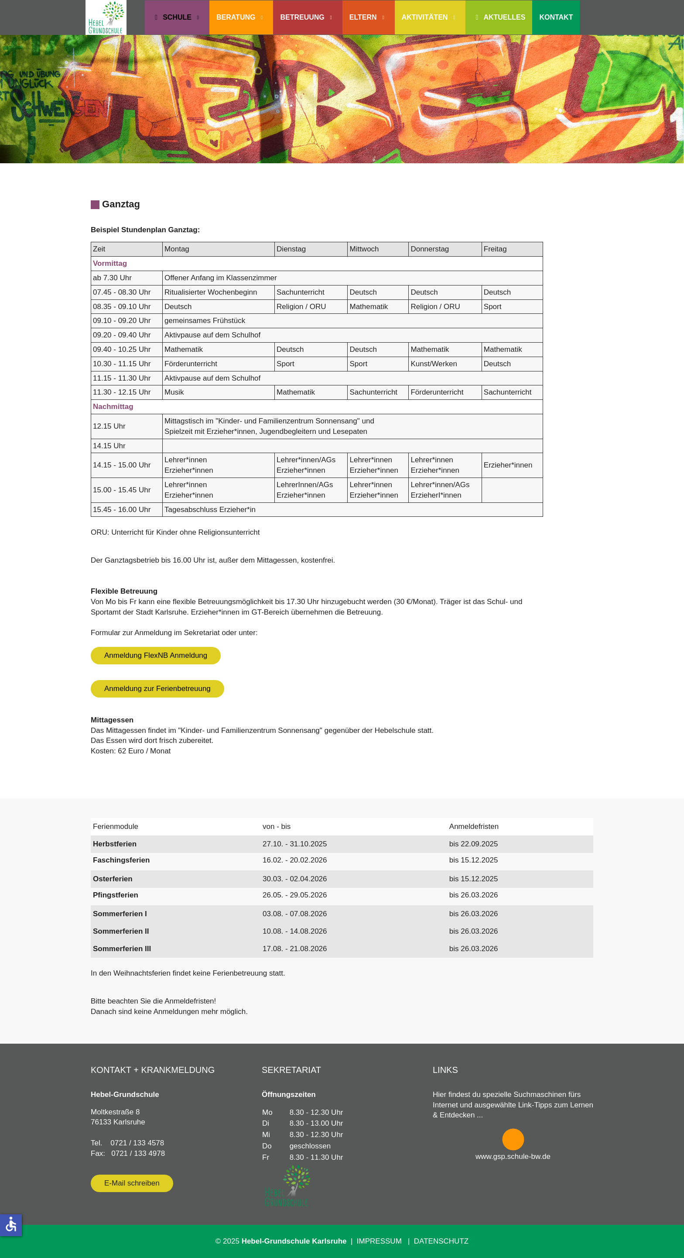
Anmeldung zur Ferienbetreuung (157, 688)
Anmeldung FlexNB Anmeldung (155, 655)
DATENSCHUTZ (441, 1241)
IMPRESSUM (381, 1241)
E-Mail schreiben (132, 1183)
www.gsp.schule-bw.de (513, 1156)
